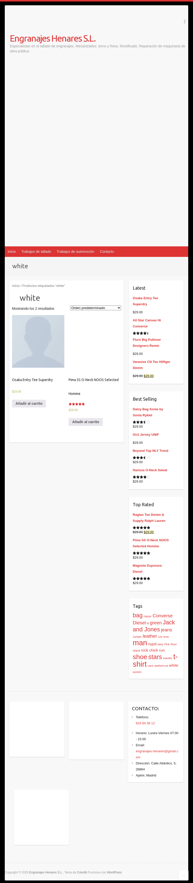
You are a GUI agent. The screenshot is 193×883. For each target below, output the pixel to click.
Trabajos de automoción (75, 252)
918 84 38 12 (145, 723)
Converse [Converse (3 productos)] (163, 615)
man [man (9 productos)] (140, 642)
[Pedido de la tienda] (95, 307)
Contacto (107, 252)
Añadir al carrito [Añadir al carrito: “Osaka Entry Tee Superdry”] (29, 403)
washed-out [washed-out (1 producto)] (161, 665)
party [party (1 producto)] (161, 644)
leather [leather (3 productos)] (150, 636)
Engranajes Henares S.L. (52, 38)
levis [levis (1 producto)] (166, 636)
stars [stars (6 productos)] (155, 656)
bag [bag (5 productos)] (137, 615)
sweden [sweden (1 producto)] (167, 658)
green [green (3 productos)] (156, 622)
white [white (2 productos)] (173, 665)
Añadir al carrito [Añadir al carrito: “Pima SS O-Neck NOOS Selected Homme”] (85, 422)
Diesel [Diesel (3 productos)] (139, 622)
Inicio (12, 252)
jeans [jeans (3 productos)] (166, 629)
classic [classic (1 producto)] (147, 616)
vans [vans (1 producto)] (151, 665)
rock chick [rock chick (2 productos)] (149, 650)
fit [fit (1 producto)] (148, 623)
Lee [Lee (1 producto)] (160, 636)
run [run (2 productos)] (162, 650)
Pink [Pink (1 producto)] (167, 644)
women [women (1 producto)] (137, 671)
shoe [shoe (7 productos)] (140, 657)
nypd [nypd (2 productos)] (152, 644)
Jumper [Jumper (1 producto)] (137, 636)
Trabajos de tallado (36, 252)
